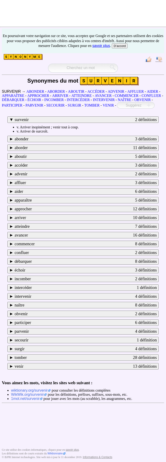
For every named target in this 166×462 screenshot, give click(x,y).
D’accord (120, 46)
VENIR (108, 105)
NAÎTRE (124, 100)
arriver (86, 217)
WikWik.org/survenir (27, 394)
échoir (86, 270)
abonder (86, 138)
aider (86, 191)
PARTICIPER (12, 105)
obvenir (86, 313)
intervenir (86, 296)
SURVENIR (11, 91)
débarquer (86, 261)
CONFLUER (151, 96)
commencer (86, 243)
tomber (86, 357)
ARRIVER (60, 96)
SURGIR (74, 105)
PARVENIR (34, 105)
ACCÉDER (96, 91)
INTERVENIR (104, 100)
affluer (86, 182)
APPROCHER (38, 96)
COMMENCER (127, 96)
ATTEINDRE (81, 96)
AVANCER (103, 96)
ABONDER (35, 91)
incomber (86, 278)
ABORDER (56, 91)
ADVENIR (116, 91)
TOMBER (92, 105)
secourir (86, 340)
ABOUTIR (76, 91)
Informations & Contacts (97, 457)
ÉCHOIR (34, 100)
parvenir (86, 331)
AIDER (152, 91)
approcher (86, 208)
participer (86, 322)
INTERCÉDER (78, 100)
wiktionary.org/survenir (29, 390)
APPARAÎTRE (13, 96)
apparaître (86, 200)
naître (86, 305)
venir (86, 366)
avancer (86, 235)
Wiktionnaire (55, 453)
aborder (86, 147)
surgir (86, 348)
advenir (86, 173)
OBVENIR (142, 100)
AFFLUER (135, 91)
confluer (86, 252)
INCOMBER (54, 100)
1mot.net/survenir (25, 399)
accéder (86, 165)
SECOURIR (55, 105)
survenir (86, 119)
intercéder (86, 287)
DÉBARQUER (13, 100)
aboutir (86, 156)
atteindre (86, 226)
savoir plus (101, 46)
